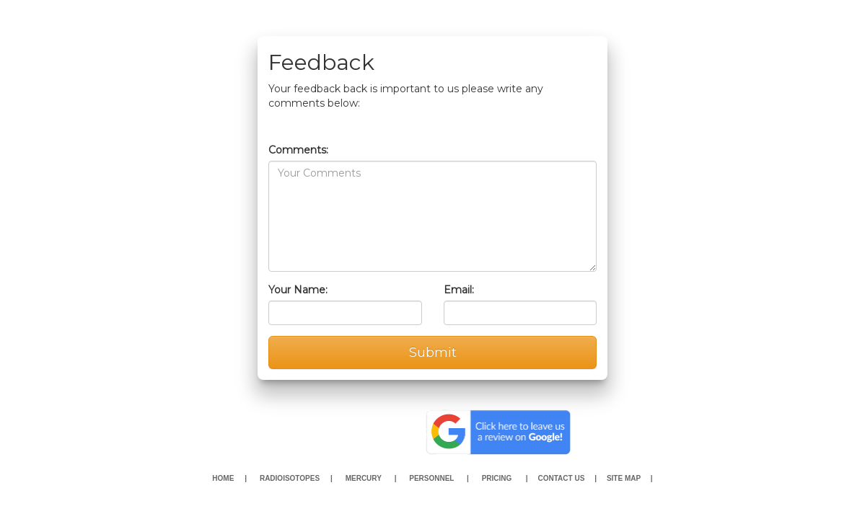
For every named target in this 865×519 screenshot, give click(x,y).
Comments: (298, 149)
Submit (433, 352)
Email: (459, 289)
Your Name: (298, 289)
